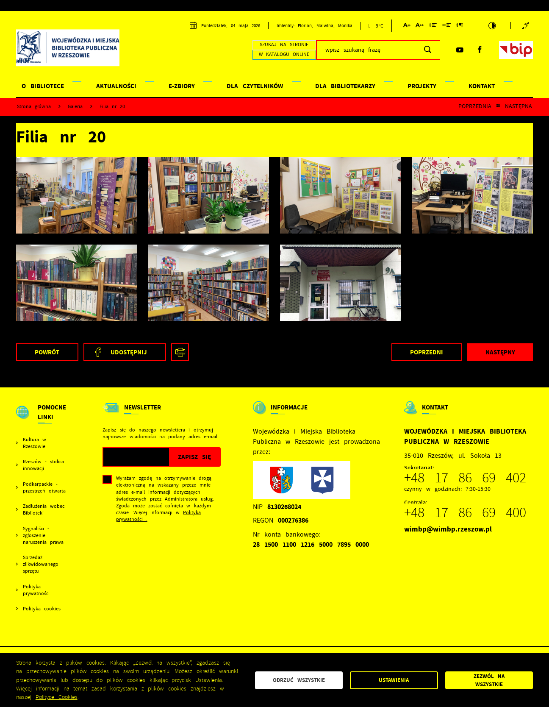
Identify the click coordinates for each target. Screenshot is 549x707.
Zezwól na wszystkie (489, 680)
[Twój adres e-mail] (136, 457)
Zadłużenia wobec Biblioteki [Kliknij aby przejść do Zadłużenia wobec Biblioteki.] (43, 509)
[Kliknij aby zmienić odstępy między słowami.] (447, 26)
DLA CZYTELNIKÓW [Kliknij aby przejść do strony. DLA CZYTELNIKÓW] (255, 86)
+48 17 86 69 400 (465, 512)
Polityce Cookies (57, 697)
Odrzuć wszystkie (299, 680)
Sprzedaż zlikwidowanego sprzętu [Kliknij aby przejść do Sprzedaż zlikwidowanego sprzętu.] (40, 564)
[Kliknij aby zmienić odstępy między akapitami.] (460, 26)
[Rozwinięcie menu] (43, 419)
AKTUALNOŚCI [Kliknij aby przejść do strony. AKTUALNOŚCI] (116, 86)
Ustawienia (394, 680)
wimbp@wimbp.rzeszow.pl (448, 529)
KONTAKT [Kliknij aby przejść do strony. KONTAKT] (482, 86)
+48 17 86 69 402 (465, 478)
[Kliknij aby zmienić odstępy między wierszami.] (432, 26)
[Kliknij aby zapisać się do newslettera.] (194, 457)
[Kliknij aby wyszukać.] (427, 50)
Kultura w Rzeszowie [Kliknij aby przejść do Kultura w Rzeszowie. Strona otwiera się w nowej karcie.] (34, 443)
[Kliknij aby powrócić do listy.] (497, 106)
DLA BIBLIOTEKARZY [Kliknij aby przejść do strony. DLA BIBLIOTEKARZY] (345, 86)
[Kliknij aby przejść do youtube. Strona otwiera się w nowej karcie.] (460, 50)
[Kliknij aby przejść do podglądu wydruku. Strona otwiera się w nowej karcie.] (180, 352)
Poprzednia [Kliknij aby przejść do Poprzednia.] (474, 106)
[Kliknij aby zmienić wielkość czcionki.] (407, 26)
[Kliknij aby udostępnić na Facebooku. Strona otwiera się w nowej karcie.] (124, 352)
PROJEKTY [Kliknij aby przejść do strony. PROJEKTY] (422, 86)
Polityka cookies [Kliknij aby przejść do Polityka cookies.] (42, 608)
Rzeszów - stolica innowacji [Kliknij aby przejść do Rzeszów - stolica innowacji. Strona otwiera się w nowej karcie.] (43, 465)
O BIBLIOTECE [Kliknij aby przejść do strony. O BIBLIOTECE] (43, 86)
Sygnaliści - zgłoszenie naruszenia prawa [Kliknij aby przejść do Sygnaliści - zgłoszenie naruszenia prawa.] (43, 535)
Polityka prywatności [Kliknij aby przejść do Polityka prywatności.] (36, 590)
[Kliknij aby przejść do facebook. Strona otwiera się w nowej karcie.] (479, 50)
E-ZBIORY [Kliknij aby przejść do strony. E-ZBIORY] (182, 86)
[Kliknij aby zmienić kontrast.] (492, 25)
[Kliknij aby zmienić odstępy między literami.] (419, 26)
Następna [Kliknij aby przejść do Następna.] (518, 106)
